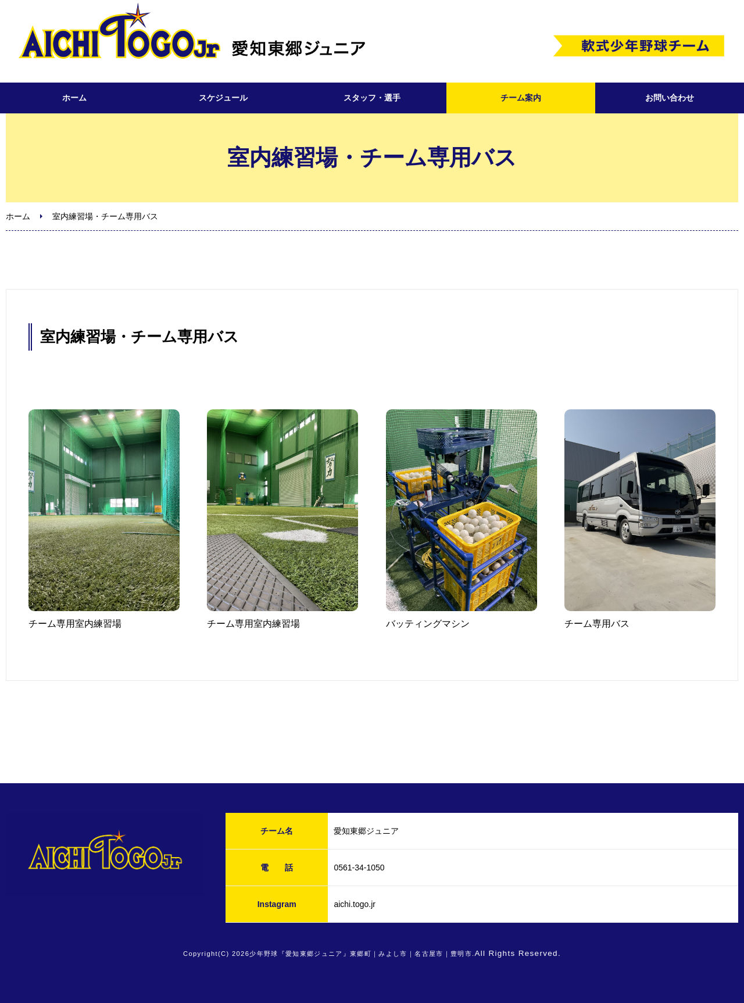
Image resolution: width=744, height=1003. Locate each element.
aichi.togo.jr (354, 904)
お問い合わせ (669, 97)
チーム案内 (520, 97)
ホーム (74, 97)
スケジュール (223, 97)
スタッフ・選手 (372, 97)
